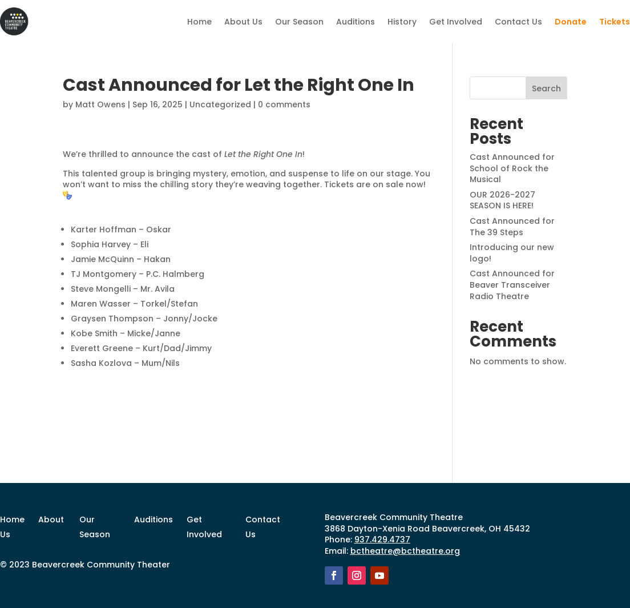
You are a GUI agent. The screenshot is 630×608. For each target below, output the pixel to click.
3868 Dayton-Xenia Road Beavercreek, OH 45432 (427, 528)
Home (199, 21)
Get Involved (455, 21)
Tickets (614, 21)
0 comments (284, 104)
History (402, 21)
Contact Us (518, 21)
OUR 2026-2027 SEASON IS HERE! (502, 200)
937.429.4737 (382, 539)
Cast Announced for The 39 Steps (512, 226)
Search (546, 88)
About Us (243, 21)
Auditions (355, 21)
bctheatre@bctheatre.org (405, 551)
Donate (571, 21)
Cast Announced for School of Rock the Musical (512, 168)
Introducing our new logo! (512, 252)
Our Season (299, 21)
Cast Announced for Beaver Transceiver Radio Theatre (512, 284)
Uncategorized (220, 104)
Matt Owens (100, 104)
